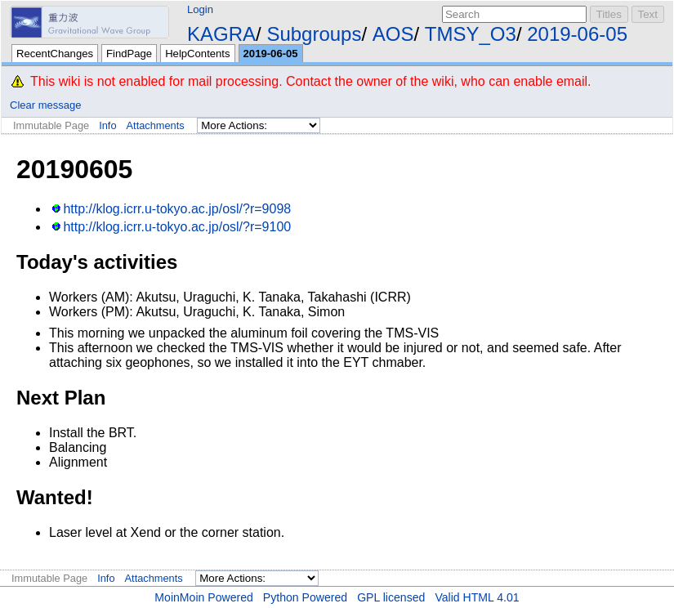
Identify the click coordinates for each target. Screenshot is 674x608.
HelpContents (197, 53)
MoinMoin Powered (203, 597)
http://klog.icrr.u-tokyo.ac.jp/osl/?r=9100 (177, 227)
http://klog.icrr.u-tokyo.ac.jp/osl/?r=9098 (177, 209)
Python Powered (305, 597)
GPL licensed (391, 597)
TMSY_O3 (470, 34)
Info (107, 125)
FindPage (129, 53)
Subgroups (313, 34)
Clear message (45, 105)
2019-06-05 (577, 34)
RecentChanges (54, 53)
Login (200, 9)
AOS (393, 34)
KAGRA (221, 34)
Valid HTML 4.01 (477, 597)
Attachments (156, 125)
